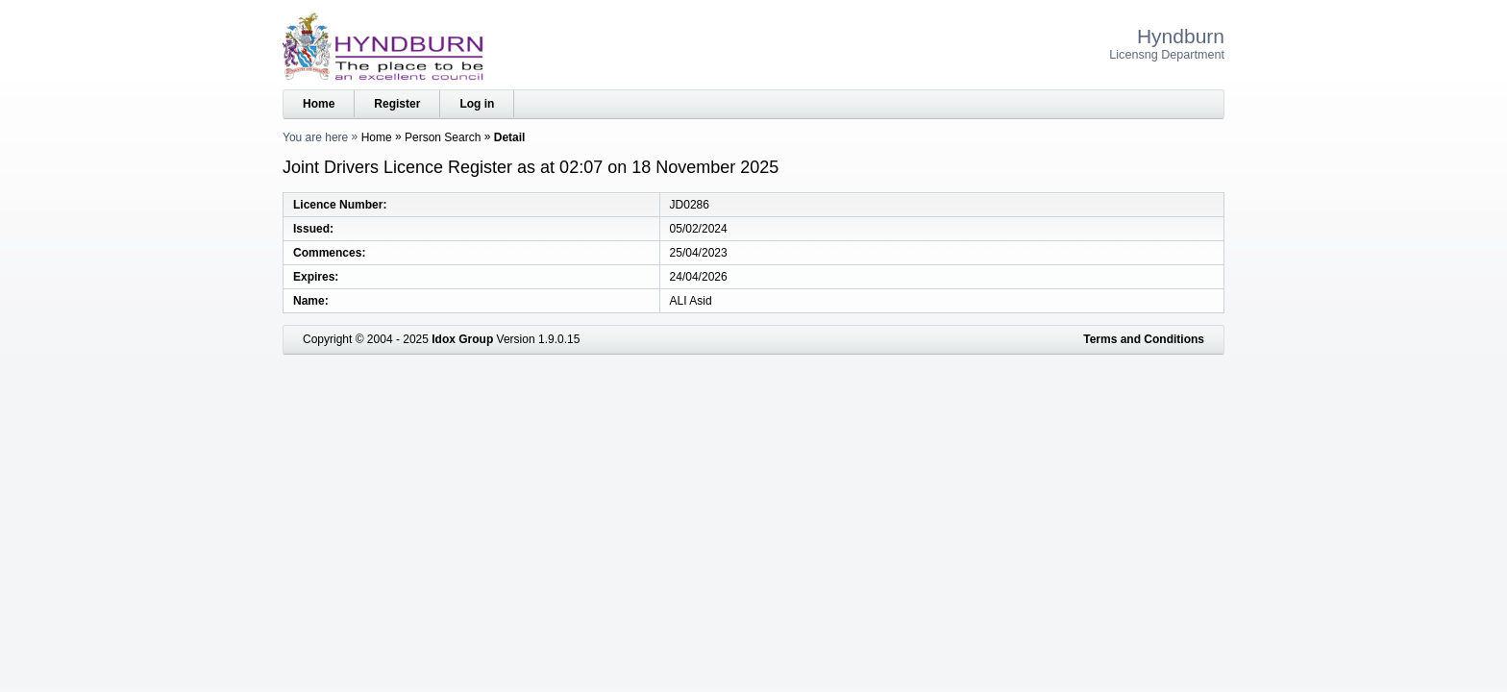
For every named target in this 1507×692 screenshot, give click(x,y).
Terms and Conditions (1143, 339)
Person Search (443, 137)
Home (318, 104)
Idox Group (462, 339)
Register (397, 104)
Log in (476, 104)
